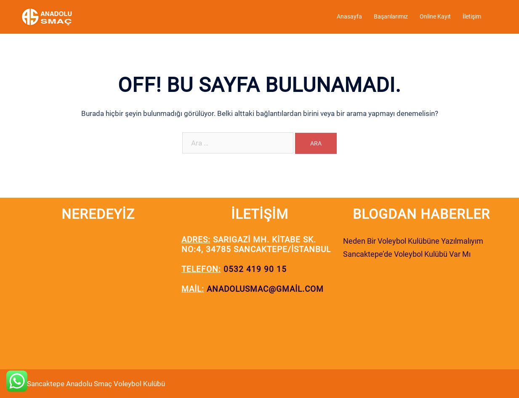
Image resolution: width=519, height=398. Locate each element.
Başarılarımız (391, 16)
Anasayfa (349, 16)
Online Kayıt (435, 16)
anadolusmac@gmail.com (265, 289)
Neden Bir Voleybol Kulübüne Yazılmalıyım (413, 241)
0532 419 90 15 (255, 269)
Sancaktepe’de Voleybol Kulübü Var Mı (407, 254)
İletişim (472, 16)
